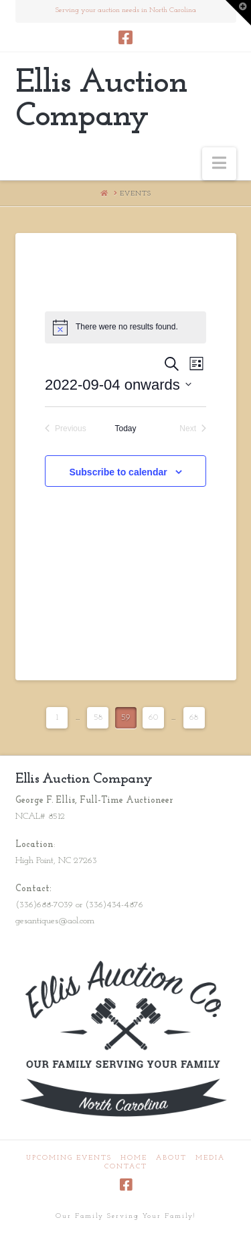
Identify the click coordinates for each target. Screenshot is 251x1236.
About (171, 1158)
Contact (125, 1166)
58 (98, 717)
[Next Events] (192, 429)
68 (193, 717)
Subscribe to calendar (118, 472)
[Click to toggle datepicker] (118, 385)
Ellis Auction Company (101, 100)
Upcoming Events (69, 1158)
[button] (219, 163)
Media (210, 1158)
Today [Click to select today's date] (125, 428)
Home (133, 1158)
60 (153, 717)
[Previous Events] (65, 429)
